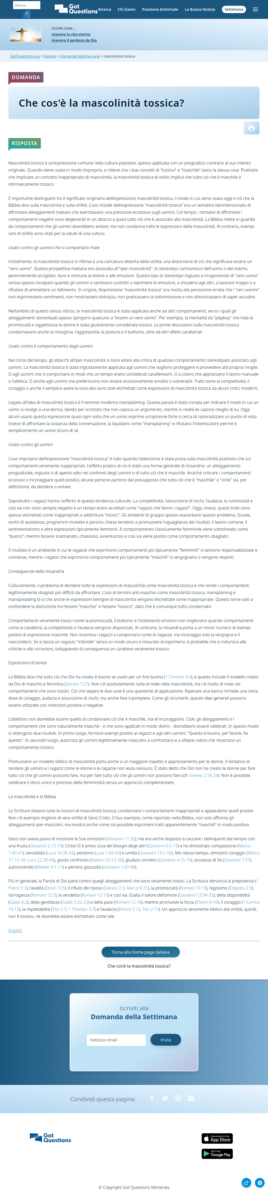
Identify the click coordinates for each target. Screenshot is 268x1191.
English (15, 930)
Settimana (234, 9)
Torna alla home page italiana (141, 952)
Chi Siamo (126, 9)
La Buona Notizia (200, 9)
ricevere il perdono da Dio (74, 40)
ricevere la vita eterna (71, 34)
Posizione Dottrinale (160, 9)
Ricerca (104, 9)
